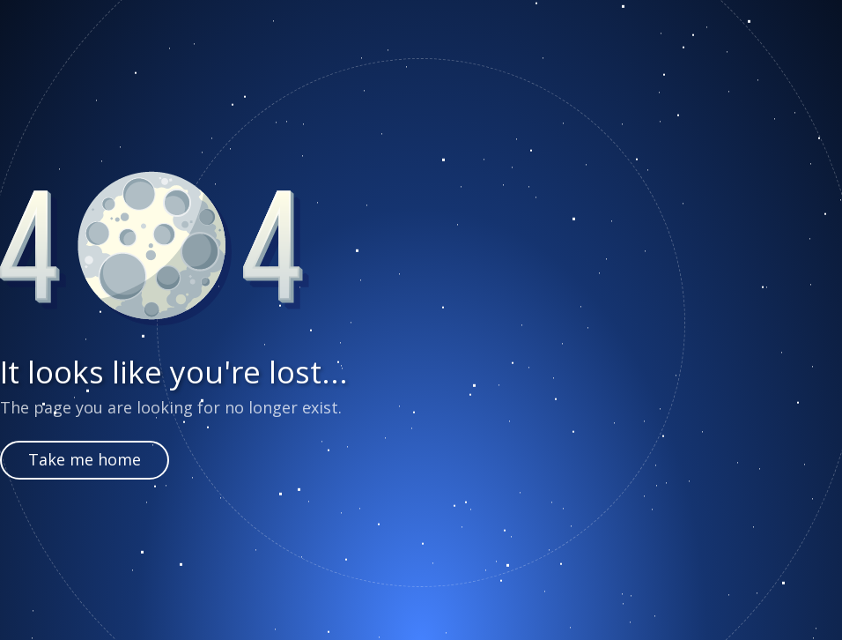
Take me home (84, 459)
